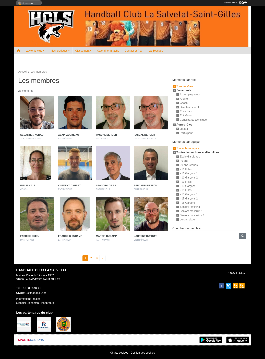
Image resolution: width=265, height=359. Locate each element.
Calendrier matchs (108, 50)
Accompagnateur (190, 94)
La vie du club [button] (34, 50)
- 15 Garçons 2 (189, 198)
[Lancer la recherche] (242, 236)
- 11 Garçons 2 (189, 177)
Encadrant (186, 111)
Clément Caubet (69, 185)
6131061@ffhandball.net (31, 292)
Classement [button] (82, 50)
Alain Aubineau (68, 134)
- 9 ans (184, 160)
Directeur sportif (189, 107)
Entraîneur (186, 115)
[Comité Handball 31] (24, 324)
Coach (184, 103)
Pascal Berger (106, 134)
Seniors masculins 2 (192, 215)
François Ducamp (70, 236)
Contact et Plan (134, 50)
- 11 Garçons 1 (189, 173)
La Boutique (156, 50)
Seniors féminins (190, 206)
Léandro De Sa (106, 185)
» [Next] (102, 258)
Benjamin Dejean (145, 185)
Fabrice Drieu (29, 236)
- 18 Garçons (187, 202)
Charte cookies (119, 352)
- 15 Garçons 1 (189, 194)
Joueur (184, 128)
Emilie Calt (27, 185)
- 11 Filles (185, 169)
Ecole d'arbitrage (190, 156)
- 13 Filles (185, 181)
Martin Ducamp (106, 236)
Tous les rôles (184, 86)
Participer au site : (235, 3)
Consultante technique (193, 119)
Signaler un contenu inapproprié (35, 302)
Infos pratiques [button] (59, 50)
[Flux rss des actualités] (235, 285)
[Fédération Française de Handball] (44, 324)
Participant (186, 132)
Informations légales (28, 298)
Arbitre (184, 98)
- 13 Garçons (187, 185)
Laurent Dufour (145, 236)
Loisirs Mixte (187, 219)
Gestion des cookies (142, 352)
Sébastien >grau (31, 134)
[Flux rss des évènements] (242, 285)
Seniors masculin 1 (191, 211)
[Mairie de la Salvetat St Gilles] (63, 324)
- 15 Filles (185, 190)
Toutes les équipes (187, 148)
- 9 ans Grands (189, 165)
